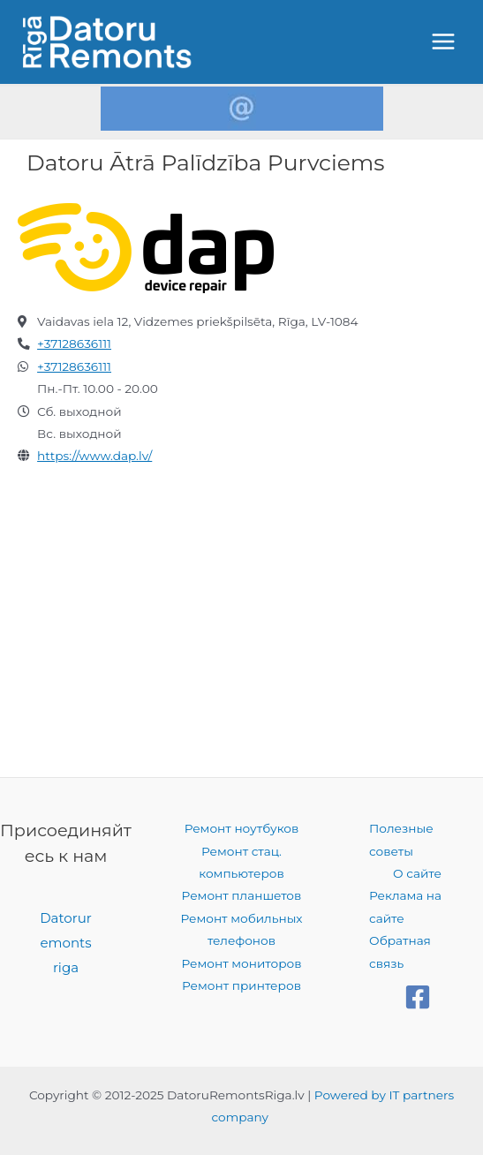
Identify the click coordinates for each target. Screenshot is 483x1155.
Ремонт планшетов (242, 895)
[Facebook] (417, 997)
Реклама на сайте (405, 906)
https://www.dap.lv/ (94, 456)
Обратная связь (400, 951)
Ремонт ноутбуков (242, 828)
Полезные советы (401, 839)
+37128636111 (74, 343)
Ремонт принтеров (241, 985)
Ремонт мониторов (241, 963)
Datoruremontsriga (66, 943)
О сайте (417, 873)
